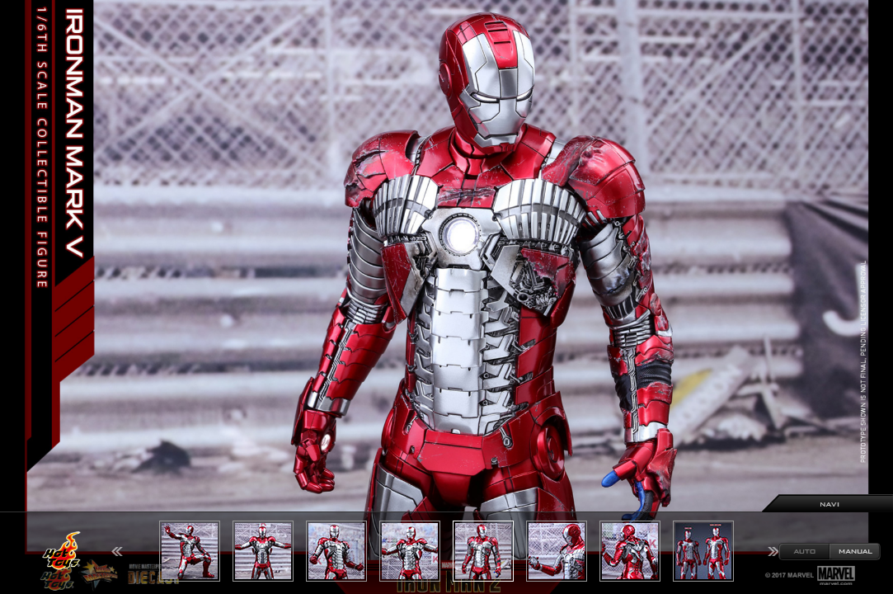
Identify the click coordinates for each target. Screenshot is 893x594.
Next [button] (773, 551)
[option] (446, 297)
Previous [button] (117, 551)
